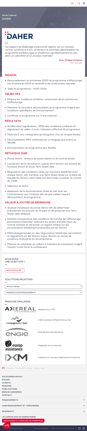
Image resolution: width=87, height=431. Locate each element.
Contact (7, 395)
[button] (7, 425)
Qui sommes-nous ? (12, 376)
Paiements (8, 411)
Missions (6, 386)
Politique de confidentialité (62, 428)
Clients (6, 383)
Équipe (6, 380)
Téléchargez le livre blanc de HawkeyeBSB (23, 421)
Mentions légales (41, 428)
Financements (10, 400)
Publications (9, 389)
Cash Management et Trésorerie (20, 406)
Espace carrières (12, 392)
